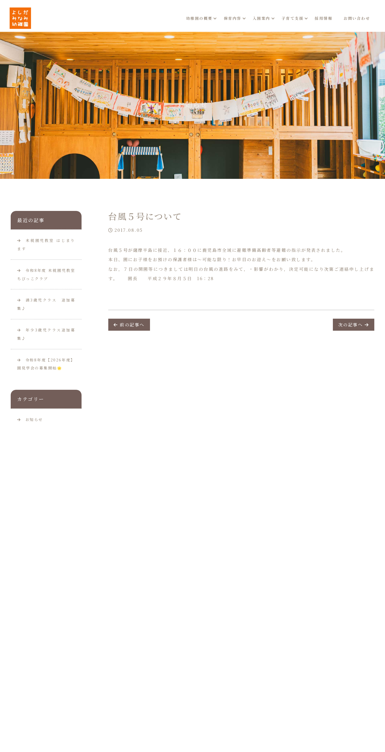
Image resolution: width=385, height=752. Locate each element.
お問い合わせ (357, 18)
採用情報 (323, 18)
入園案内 (261, 18)
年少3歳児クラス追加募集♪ (46, 334)
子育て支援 (293, 18)
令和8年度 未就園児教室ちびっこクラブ (46, 274)
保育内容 (232, 18)
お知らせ (34, 419)
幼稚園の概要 (199, 18)
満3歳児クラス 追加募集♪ (46, 304)
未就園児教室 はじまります (46, 244)
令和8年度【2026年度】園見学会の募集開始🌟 (46, 364)
